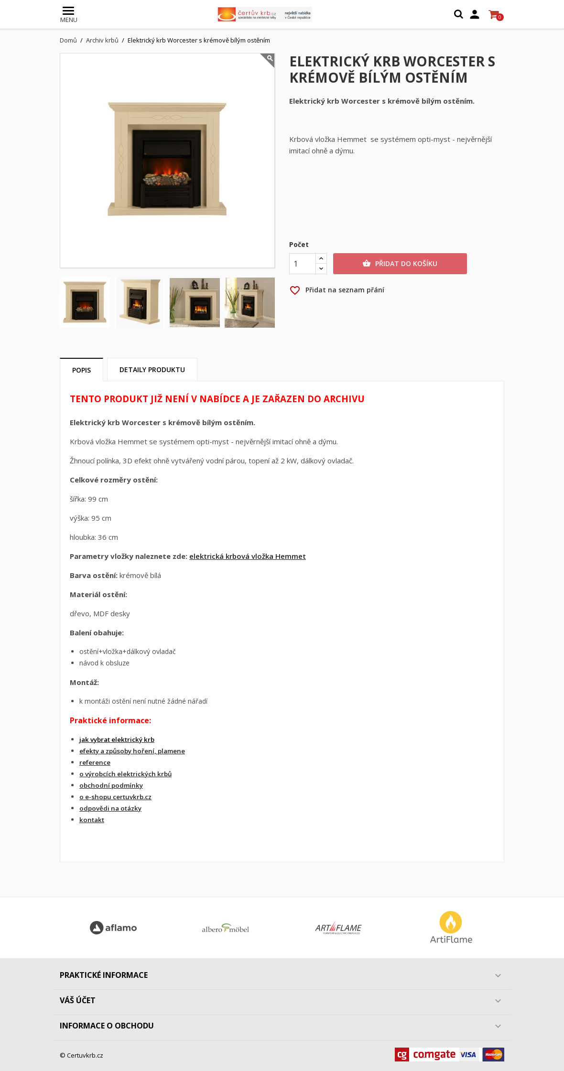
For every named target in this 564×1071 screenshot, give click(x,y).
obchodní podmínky (111, 785)
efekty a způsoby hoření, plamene (132, 751)
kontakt (91, 819)
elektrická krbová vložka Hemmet (247, 556)
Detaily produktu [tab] (152, 369)
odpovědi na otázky (110, 808)
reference (94, 762)
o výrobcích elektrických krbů (125, 774)
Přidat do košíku (399, 263)
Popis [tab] (81, 370)
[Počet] (302, 263)
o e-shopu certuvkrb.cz (115, 797)
